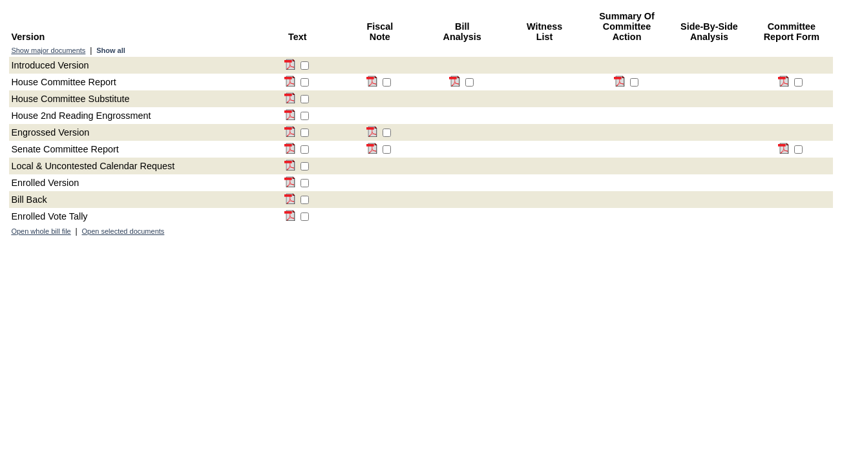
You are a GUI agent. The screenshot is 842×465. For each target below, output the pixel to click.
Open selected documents (123, 231)
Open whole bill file (40, 231)
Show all (110, 50)
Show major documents (48, 50)
